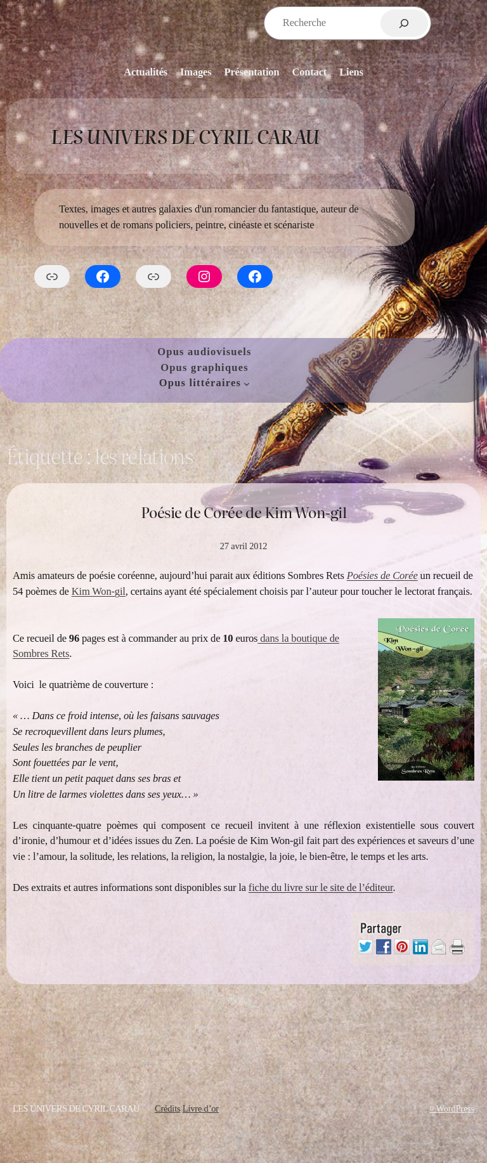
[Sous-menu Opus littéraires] (247, 383)
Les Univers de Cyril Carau (185, 136)
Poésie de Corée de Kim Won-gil (244, 511)
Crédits (167, 1108)
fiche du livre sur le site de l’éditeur (321, 887)
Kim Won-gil (99, 591)
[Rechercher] (404, 23)
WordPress (455, 1108)
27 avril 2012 (244, 546)
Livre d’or (201, 1108)
